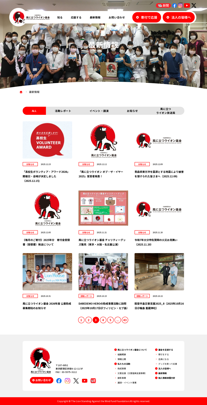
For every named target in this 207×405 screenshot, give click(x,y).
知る (60, 17)
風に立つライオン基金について (132, 349)
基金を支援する (165, 349)
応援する (76, 17)
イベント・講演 (99, 111)
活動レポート (63, 111)
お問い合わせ (117, 17)
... (117, 320)
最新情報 (95, 17)
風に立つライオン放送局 (165, 111)
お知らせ (132, 111)
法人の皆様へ (164, 368)
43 (125, 320)
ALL (34, 111)
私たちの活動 (124, 363)
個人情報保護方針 (166, 377)
